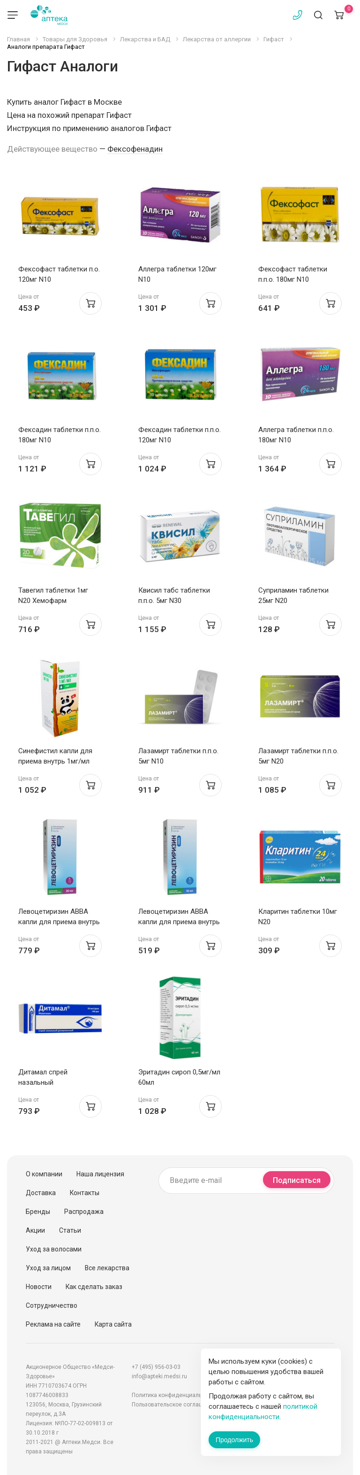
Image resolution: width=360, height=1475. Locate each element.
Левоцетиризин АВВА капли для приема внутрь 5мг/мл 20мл (59, 921)
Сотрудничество (51, 1305)
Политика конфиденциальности (174, 1395)
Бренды (38, 1211)
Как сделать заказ (94, 1286)
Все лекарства (107, 1268)
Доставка (41, 1193)
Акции (35, 1230)
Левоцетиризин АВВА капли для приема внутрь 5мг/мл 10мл (179, 921)
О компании (44, 1174)
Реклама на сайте (53, 1324)
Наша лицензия (100, 1174)
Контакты (84, 1193)
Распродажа (84, 1211)
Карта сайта (113, 1324)
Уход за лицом (48, 1268)
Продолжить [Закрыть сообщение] (234, 1440)
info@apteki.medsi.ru (159, 1376)
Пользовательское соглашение (174, 1404)
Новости (39, 1286)
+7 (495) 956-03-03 (156, 1367)
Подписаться (297, 1180)
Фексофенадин (135, 149)
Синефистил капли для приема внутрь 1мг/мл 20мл (55, 761)
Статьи (70, 1230)
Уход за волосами (54, 1249)
